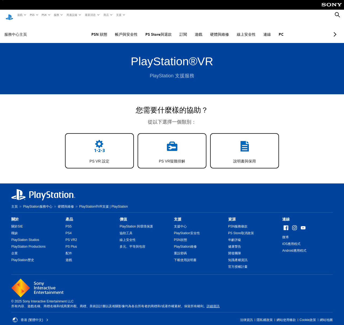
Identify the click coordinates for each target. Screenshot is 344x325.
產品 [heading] (69, 214)
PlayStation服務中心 (37, 201)
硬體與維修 (203, 29)
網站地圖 (326, 315)
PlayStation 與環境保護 (136, 221)
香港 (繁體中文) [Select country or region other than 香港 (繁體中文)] (30, 315)
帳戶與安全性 (110, 29)
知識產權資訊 (238, 255)
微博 (285, 232)
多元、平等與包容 (132, 241)
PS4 (43, 15)
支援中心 (180, 221)
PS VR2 (71, 235)
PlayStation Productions (28, 241)
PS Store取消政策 (241, 228)
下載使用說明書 (185, 255)
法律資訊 (246, 315)
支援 (118, 15)
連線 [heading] (286, 214)
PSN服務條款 (238, 221)
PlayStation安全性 (187, 228)
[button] (99, 145)
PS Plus (71, 241)
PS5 (32, 15)
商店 (106, 15)
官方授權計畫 (238, 261)
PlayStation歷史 (22, 255)
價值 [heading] (123, 214)
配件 (69, 248)
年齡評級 (234, 235)
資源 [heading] (232, 214)
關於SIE (17, 221)
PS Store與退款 (142, 29)
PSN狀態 (180, 235)
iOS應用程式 (291, 239)
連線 (251, 29)
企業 (14, 248)
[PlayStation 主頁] (9, 15)
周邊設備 (71, 15)
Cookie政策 (308, 315)
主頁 (14, 201)
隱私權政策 (265, 315)
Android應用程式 (294, 245)
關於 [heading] (15, 214)
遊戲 (19, 15)
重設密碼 (180, 248)
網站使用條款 (286, 315)
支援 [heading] (177, 214)
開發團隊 (234, 248)
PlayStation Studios (25, 235)
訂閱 (167, 29)
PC (265, 29)
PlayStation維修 (185, 241)
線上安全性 (230, 29)
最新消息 (90, 15)
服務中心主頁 (15, 29)
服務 (56, 15)
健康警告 (234, 241)
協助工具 (126, 228)
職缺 (14, 228)
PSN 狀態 (83, 29)
